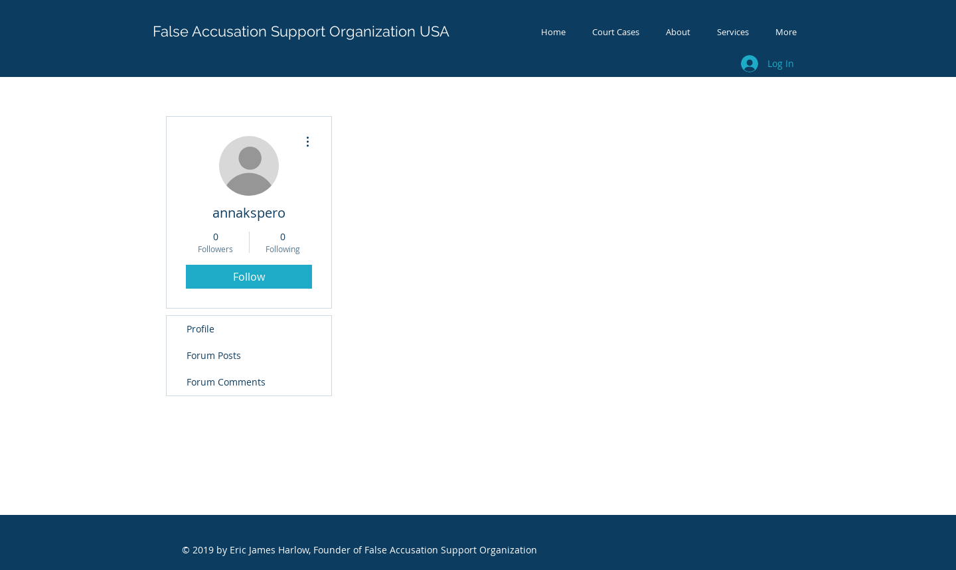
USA (434, 31)
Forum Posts (214, 355)
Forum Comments (226, 382)
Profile (200, 328)
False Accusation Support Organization (284, 31)
